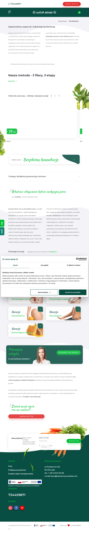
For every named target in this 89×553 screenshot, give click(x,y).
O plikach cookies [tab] (73, 265)
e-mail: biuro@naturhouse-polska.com (60, 476)
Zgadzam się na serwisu (46, 446)
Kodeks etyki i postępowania (20, 474)
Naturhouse (62, 21)
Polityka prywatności (17, 470)
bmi (2, 223)
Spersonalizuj (44, 292)
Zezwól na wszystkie (72, 292)
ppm (2, 231)
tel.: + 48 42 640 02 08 (54, 473)
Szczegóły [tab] (44, 265)
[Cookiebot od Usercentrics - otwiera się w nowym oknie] (77, 259)
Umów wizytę (72, 4)
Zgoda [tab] (15, 265)
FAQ (10, 466)
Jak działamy (74, 21)
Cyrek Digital (76, 525)
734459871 (14, 4)
